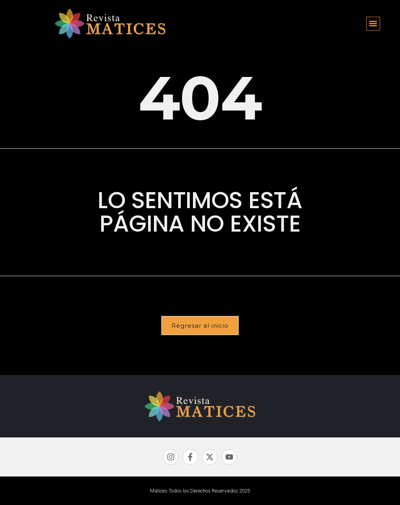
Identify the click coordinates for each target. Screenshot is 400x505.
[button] (373, 23)
